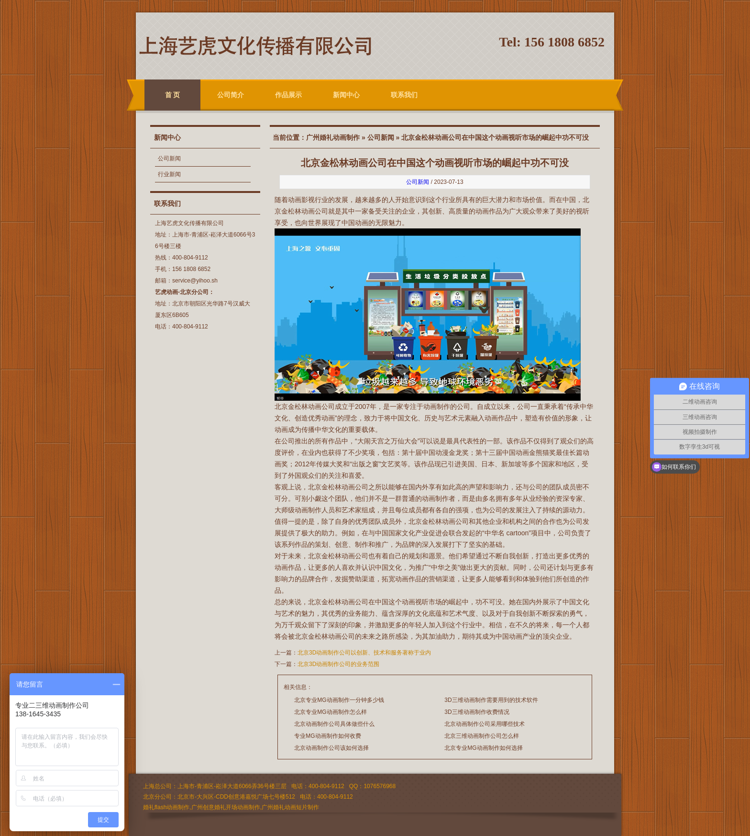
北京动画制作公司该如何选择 (331, 748)
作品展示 (288, 95)
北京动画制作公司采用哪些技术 (484, 724)
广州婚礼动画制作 (333, 137)
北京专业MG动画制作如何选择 (483, 748)
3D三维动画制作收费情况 (476, 712)
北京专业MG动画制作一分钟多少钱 (339, 700)
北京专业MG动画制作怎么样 (330, 712)
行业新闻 (169, 174)
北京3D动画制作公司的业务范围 (338, 664)
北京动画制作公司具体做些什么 (334, 724)
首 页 (172, 95)
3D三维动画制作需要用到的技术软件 (491, 700)
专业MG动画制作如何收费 (327, 736)
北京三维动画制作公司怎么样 (481, 736)
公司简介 (230, 95)
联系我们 (404, 95)
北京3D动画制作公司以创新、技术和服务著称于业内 (364, 652)
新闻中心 (346, 95)
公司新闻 (169, 158)
